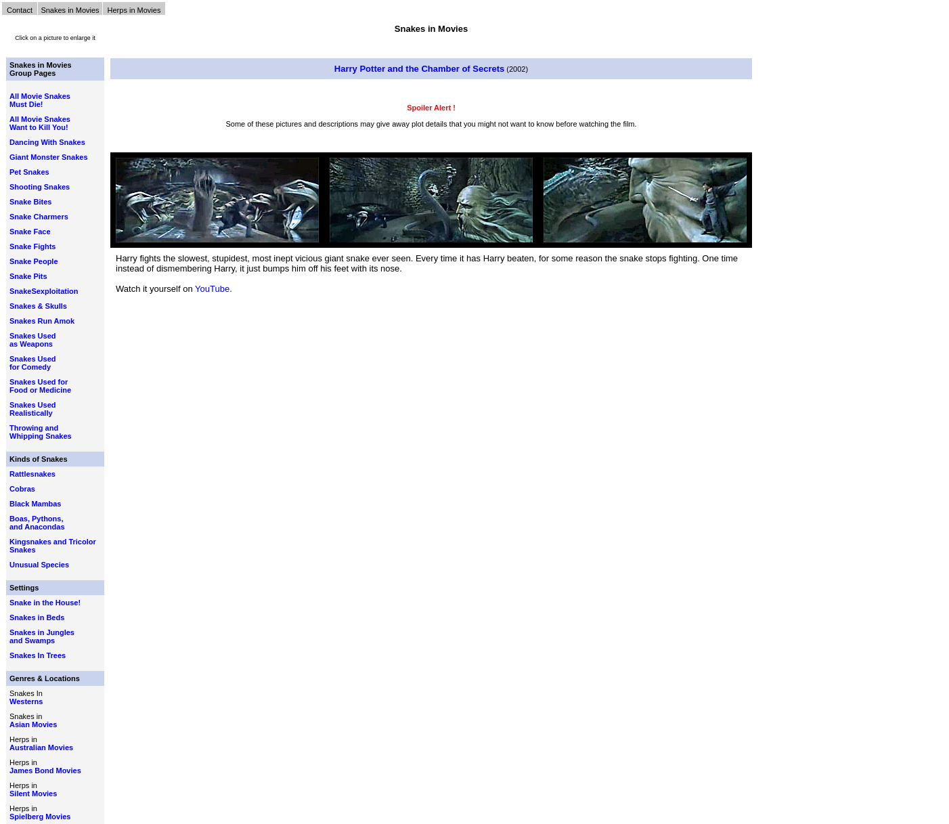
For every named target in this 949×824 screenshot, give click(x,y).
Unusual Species (39, 565)
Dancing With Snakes (47, 142)
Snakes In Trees (37, 655)
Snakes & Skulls (38, 306)
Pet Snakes (29, 172)
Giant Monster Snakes (48, 157)
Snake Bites (30, 202)
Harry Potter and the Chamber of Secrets (419, 69)
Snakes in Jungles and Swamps (41, 636)
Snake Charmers (38, 217)
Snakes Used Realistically (32, 409)
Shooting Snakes (39, 187)
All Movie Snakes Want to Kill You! (39, 123)
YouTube (212, 289)
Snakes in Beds (36, 617)
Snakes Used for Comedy (32, 363)
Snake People (33, 261)
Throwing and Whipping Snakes (40, 432)
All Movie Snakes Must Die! (39, 100)
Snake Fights (32, 246)
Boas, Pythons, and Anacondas (37, 523)
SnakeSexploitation (43, 291)
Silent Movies (33, 793)
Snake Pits (28, 276)
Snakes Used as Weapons (32, 340)
